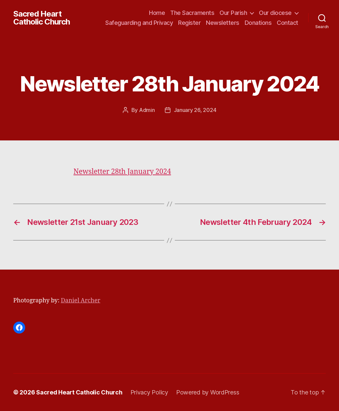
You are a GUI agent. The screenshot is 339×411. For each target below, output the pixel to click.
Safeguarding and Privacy (139, 22)
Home (157, 12)
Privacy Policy (149, 392)
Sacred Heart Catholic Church (41, 18)
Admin (147, 110)
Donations (258, 22)
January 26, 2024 (195, 110)
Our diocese (275, 12)
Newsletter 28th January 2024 (122, 171)
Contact (287, 22)
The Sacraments (192, 12)
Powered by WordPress (207, 392)
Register (189, 22)
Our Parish (233, 12)
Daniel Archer (80, 300)
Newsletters (222, 22)
